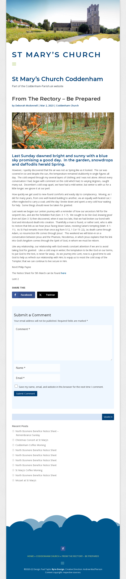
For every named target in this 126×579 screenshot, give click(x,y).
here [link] (63, 273)
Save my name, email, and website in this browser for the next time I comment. (61, 386)
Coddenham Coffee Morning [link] (30, 445)
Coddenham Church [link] (67, 105)
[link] (23, 295)
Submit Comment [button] (25, 393)
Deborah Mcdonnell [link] (26, 105)
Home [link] (30, 556)
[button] (14, 64)
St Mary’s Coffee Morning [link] (28, 470)
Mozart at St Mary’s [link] (25, 480)
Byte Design (58, 569)
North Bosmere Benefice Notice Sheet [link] (36, 450)
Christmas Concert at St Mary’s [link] (31, 440)
